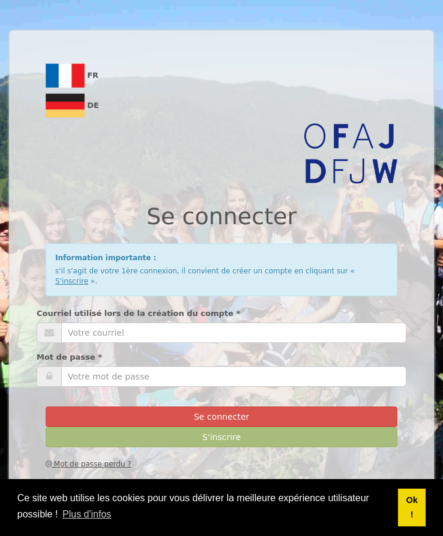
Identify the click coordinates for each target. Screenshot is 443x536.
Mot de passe (69, 357)
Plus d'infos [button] (86, 514)
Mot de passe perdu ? (88, 464)
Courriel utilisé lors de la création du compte (138, 313)
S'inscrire (71, 281)
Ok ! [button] (411, 507)
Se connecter (221, 416)
